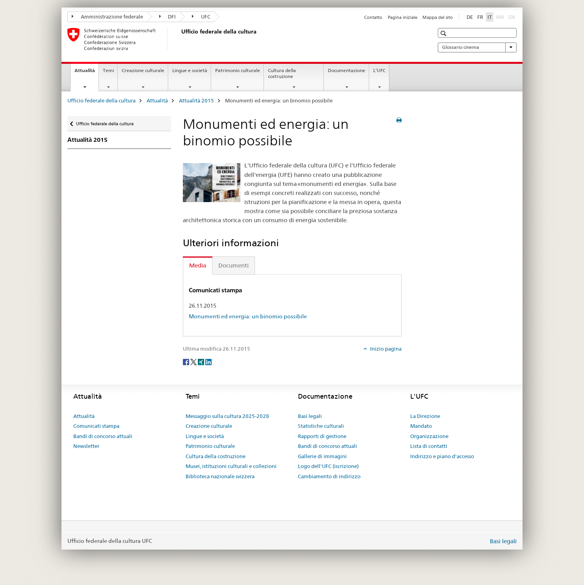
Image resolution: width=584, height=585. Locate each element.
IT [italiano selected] (489, 17)
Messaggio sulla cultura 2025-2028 (227, 416)
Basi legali (310, 416)
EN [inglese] (512, 16)
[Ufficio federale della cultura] (179, 39)
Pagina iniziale (402, 17)
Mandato (421, 426)
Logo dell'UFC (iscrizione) (328, 466)
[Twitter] (194, 361)
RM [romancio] (501, 16)
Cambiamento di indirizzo (329, 476)
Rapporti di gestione (322, 436)
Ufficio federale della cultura (101, 100)
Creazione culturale (143, 70)
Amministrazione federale (107, 16)
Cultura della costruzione (282, 73)
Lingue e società (189, 70)
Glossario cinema (477, 47)
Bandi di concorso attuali (102, 436)
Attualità (86, 73)
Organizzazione (429, 436)
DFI (167, 16)
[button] (444, 33)
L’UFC (379, 70)
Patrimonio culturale (237, 70)
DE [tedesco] (470, 17)
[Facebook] (186, 361)
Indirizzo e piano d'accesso (442, 456)
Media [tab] (197, 265)
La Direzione (425, 416)
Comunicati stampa (96, 426)
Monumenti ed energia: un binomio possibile (248, 316)
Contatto (373, 17)
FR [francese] (480, 17)
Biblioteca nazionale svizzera (220, 476)
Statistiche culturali (321, 426)
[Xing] (201, 361)
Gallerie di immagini (322, 456)
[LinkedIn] (208, 361)
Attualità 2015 (196, 100)
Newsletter (86, 446)
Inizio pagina (385, 348)
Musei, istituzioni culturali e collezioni (231, 466)
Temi (108, 70)
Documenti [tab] (233, 265)
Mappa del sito (437, 17)
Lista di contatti (428, 446)
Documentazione (346, 70)
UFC (201, 16)
